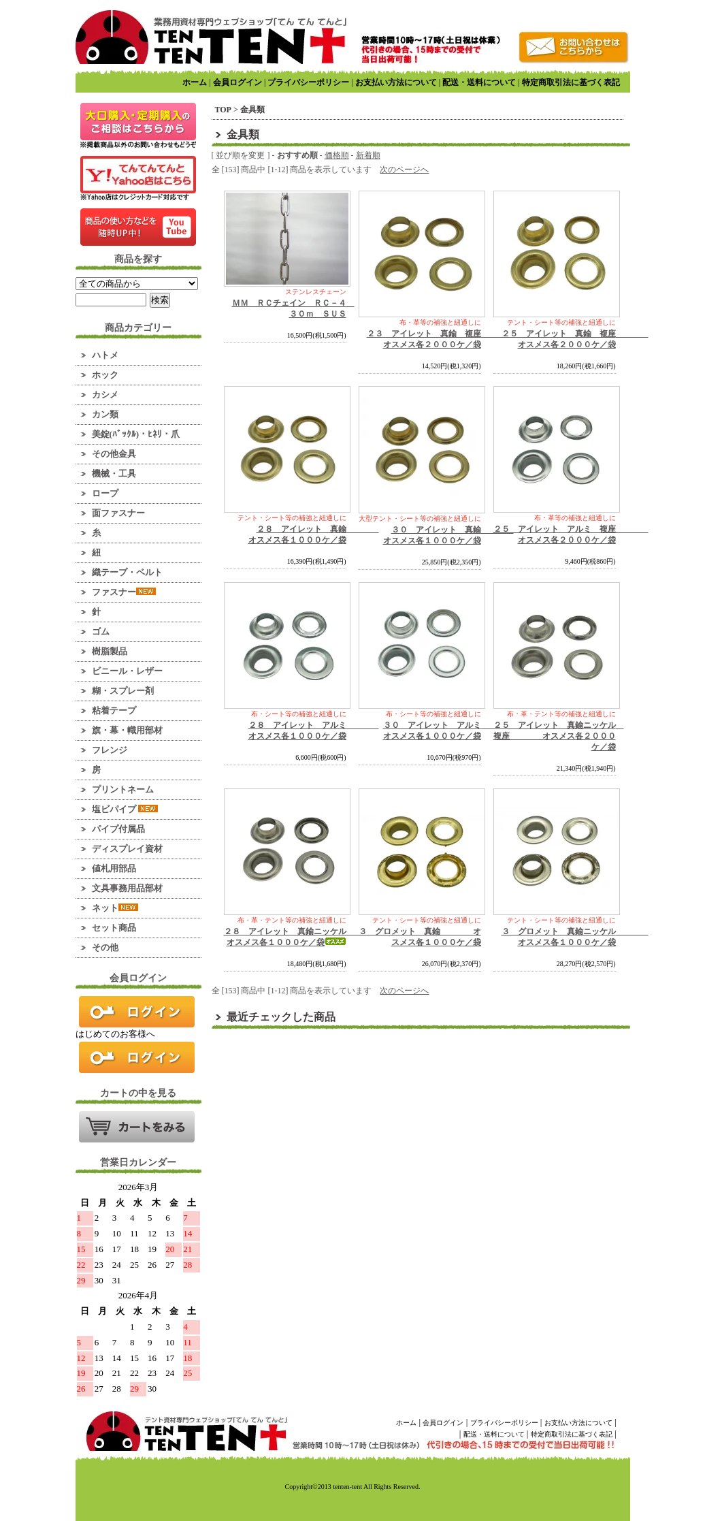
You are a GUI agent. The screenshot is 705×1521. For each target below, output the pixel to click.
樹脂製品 (109, 651)
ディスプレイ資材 (127, 849)
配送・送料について (479, 82)
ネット (115, 908)
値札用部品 (114, 868)
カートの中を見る (137, 1126)
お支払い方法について (396, 82)
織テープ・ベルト (127, 572)
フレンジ (109, 750)
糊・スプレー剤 (123, 691)
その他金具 (114, 454)
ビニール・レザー (127, 671)
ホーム (194, 82)
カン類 (105, 414)
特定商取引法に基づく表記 (571, 82)
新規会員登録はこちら (137, 1057)
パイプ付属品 (118, 829)
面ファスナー (118, 513)
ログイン (137, 1011)
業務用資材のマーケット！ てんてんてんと (211, 37)
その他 (105, 947)
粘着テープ (114, 710)
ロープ (105, 493)
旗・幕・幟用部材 (127, 730)
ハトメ (105, 355)
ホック (105, 375)
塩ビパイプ (125, 809)
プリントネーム (123, 789)
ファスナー (124, 592)
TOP (223, 109)
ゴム (101, 631)
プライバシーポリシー (308, 82)
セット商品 (114, 928)
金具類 (252, 109)
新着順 (368, 155)
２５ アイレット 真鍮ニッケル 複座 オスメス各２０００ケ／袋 (558, 736)
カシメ (105, 394)
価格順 (337, 155)
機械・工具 (114, 473)
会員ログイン (237, 82)
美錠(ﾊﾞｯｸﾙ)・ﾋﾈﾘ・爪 (136, 434)
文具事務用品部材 (127, 888)
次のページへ (404, 169)
